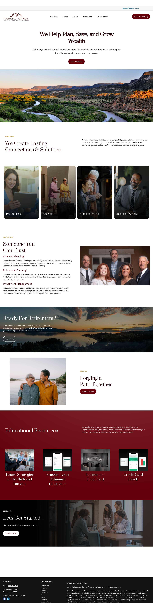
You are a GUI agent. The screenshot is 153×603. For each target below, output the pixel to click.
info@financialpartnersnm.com (14, 589)
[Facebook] (4, 592)
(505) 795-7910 (13, 579)
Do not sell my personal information (134, 602)
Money (43, 591)
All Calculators (46, 600)
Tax (42, 589)
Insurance (44, 586)
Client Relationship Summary (77, 577)
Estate (43, 584)
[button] (54, 10)
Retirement (45, 579)
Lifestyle (44, 593)
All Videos (44, 598)
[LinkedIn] (8, 592)
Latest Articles (46, 596)
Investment (45, 582)
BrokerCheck (115, 581)
